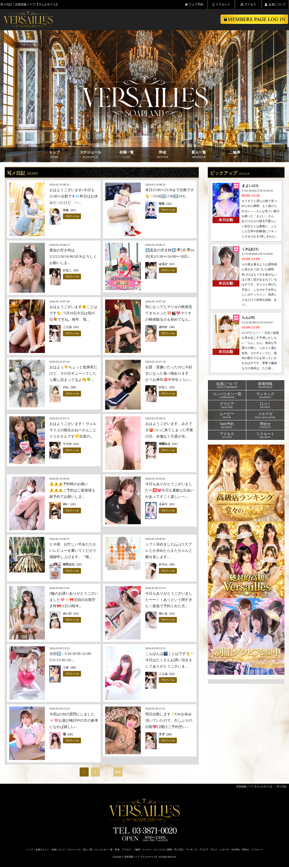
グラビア (203, 849)
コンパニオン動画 (163, 849)
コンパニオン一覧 (104, 849)
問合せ (245, 849)
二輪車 (235, 154)
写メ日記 (282, 786)
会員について (275, 4)
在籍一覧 (127, 154)
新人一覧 (199, 154)
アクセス (248, 4)
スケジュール (90, 154)
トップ (54, 154)
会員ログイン (42, 849)
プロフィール (72, 216)
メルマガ (224, 849)
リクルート (221, 4)
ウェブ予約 (194, 4)
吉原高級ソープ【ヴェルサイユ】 (254, 786)
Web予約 (235, 849)
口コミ (214, 849)
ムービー (147, 849)
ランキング (191, 849)
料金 (163, 154)
